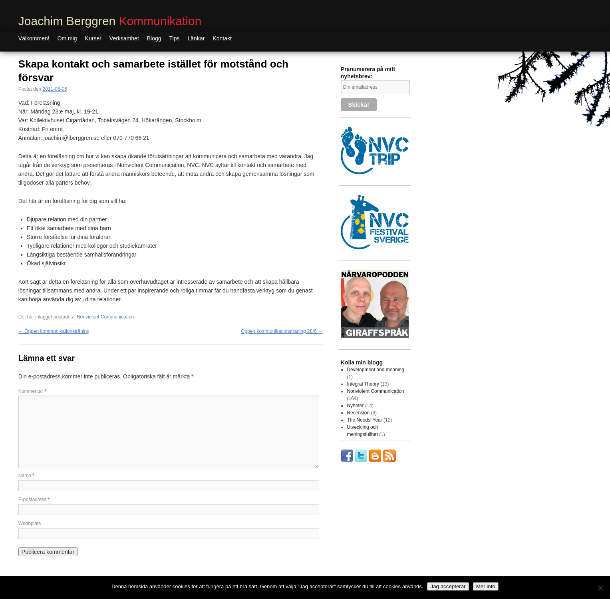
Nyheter (355, 405)
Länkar (196, 38)
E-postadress (34, 499)
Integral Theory (363, 384)
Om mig (67, 38)
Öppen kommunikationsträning (53, 331)
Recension (358, 413)
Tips (174, 38)
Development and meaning (375, 369)
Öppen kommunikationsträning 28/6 (282, 331)
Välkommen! (34, 38)
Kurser (93, 38)
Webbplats (29, 523)
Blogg (154, 38)
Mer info (485, 586)
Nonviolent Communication (105, 317)
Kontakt (222, 38)
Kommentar (32, 391)
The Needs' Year (364, 420)
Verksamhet (124, 38)
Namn (26, 475)
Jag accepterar (447, 586)
